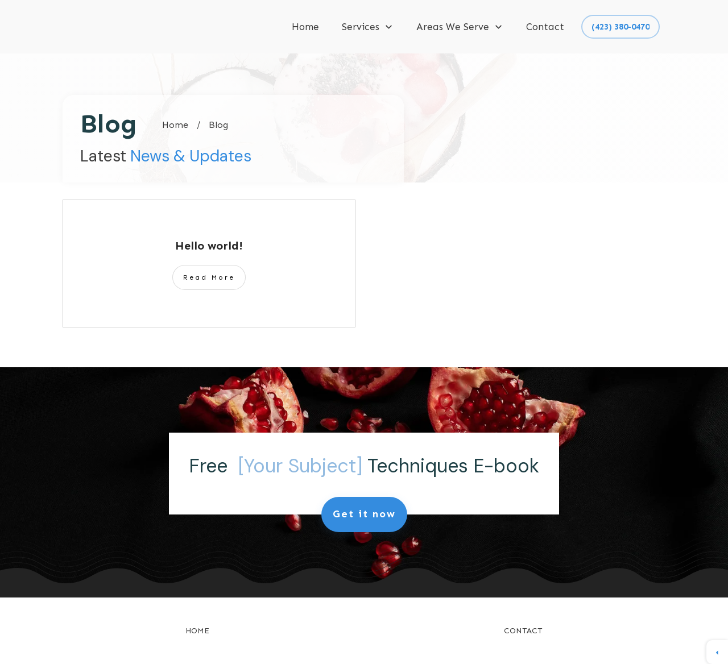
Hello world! (209, 245)
